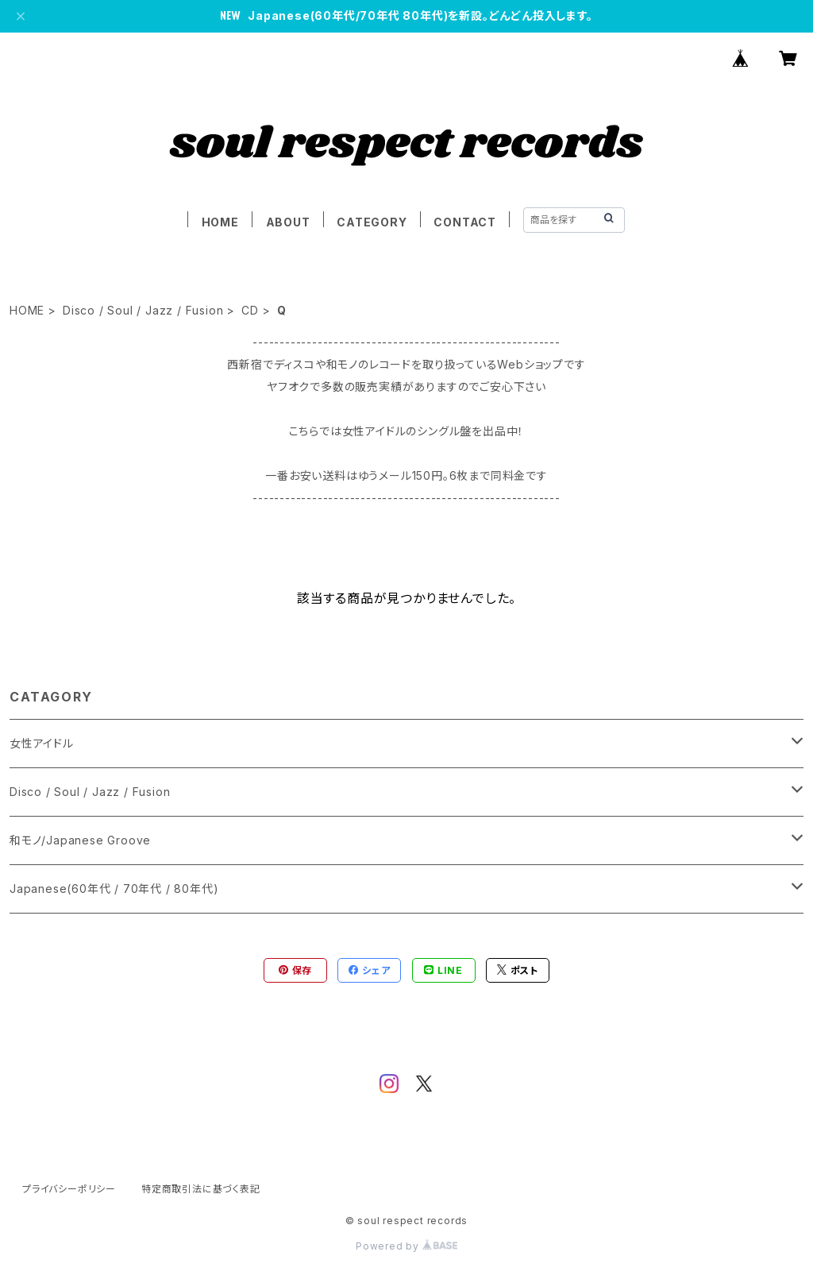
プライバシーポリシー (69, 1189)
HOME (220, 222)
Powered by (406, 1246)
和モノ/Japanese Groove (80, 840)
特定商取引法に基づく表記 (200, 1189)
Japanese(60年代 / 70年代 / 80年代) (114, 888)
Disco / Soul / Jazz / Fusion (143, 310)
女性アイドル (42, 743)
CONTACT (464, 222)
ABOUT (288, 222)
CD (250, 310)
